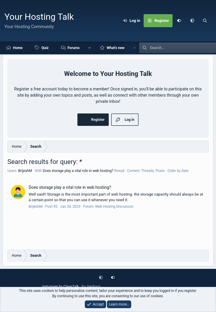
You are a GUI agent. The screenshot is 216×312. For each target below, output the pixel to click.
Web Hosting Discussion (114, 206)
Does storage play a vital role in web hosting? (78, 171)
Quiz (44, 48)
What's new (115, 48)
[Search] (205, 20)
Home (17, 48)
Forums (73, 48)
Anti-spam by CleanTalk (60, 287)
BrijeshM (25, 171)
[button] (192, 20)
